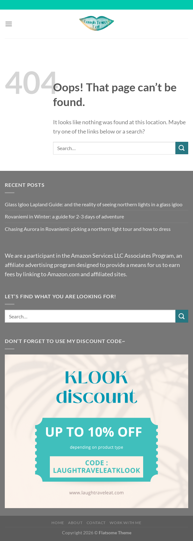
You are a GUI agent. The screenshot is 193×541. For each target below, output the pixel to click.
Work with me (125, 522)
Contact (96, 522)
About (75, 522)
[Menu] (8, 24)
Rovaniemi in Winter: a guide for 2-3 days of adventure (64, 216)
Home (57, 522)
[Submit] (181, 148)
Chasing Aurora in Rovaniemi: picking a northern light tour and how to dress (88, 229)
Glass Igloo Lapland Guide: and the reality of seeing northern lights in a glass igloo (93, 204)
